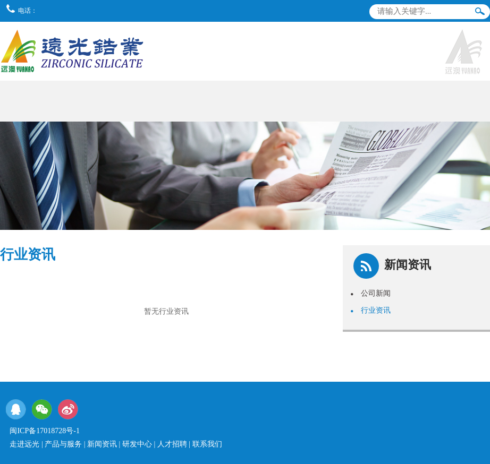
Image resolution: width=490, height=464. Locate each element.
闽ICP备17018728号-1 (44, 431)
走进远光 (24, 444)
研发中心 (137, 444)
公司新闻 (370, 293)
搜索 (480, 13)
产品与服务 (63, 444)
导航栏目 (476, 34)
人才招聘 (172, 444)
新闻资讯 (102, 444)
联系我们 (207, 444)
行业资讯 (370, 310)
